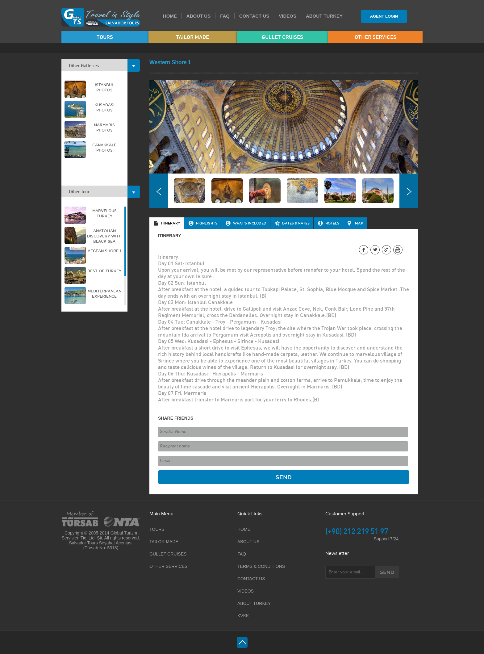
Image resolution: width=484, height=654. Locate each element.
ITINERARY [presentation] (170, 223)
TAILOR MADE (192, 37)
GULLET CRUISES (282, 37)
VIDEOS (287, 16)
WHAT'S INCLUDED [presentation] (249, 223)
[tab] (166, 223)
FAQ (225, 16)
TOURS (105, 37)
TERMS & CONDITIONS (261, 566)
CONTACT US (254, 16)
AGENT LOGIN (384, 16)
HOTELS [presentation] (332, 223)
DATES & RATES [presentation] (296, 223)
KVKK (243, 615)
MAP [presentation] (359, 223)
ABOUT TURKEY (324, 16)
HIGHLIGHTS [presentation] (206, 223)
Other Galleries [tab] (98, 65)
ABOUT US (198, 16)
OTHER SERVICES (375, 37)
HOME (170, 16)
